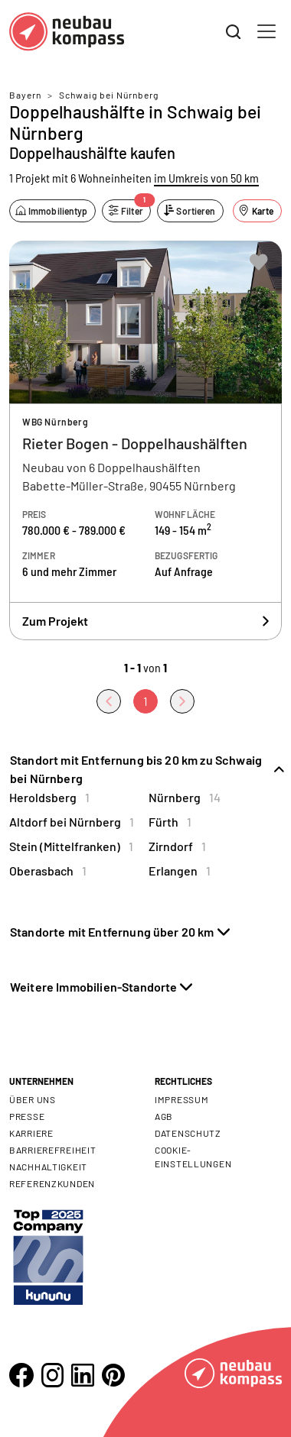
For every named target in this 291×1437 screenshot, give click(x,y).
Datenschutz (188, 1133)
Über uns (32, 1099)
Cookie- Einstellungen (193, 1156)
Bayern (25, 94)
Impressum (181, 1099)
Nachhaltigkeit (48, 1166)
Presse (26, 1116)
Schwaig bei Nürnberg (109, 94)
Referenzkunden (52, 1183)
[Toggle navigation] (266, 31)
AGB (164, 1116)
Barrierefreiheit (52, 1149)
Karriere (31, 1133)
